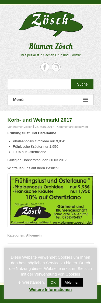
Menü (50, 99)
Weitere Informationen (50, 289)
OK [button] (53, 282)
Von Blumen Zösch (20, 126)
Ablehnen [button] (72, 282)
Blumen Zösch (50, 46)
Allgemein (33, 235)
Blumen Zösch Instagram (56, 66)
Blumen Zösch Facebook (44, 66)
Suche (82, 84)
